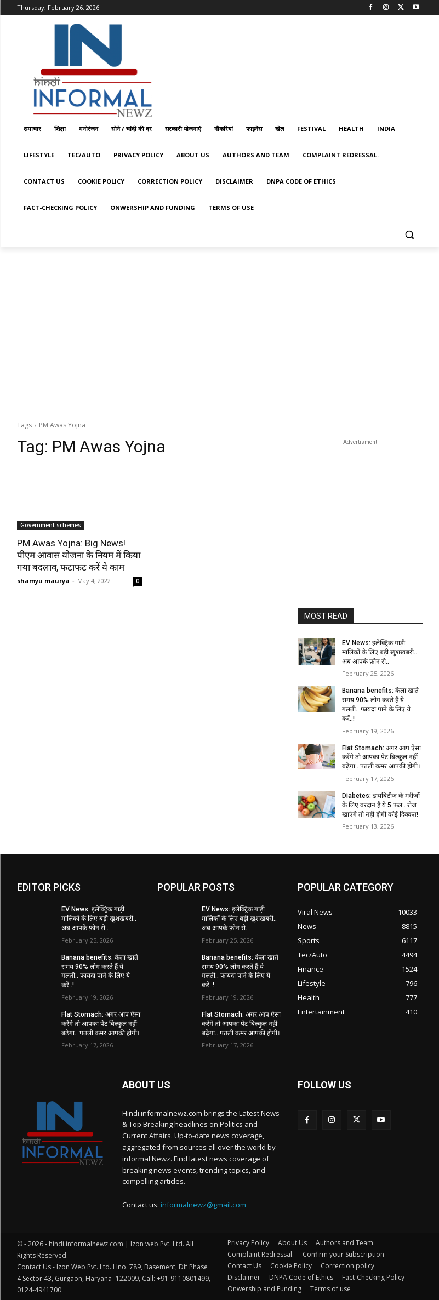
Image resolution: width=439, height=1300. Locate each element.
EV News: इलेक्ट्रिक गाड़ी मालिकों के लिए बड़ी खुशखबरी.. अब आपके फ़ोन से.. (379, 652)
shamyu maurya (43, 581)
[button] (410, 234)
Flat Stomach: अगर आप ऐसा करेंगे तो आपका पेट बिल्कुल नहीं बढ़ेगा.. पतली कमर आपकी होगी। (381, 757)
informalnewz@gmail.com (203, 1205)
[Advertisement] (294, 67)
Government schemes (50, 525)
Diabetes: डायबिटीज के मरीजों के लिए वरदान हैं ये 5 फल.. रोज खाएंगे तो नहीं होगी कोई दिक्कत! (381, 805)
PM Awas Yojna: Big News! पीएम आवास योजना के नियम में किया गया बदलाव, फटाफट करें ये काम (78, 555)
